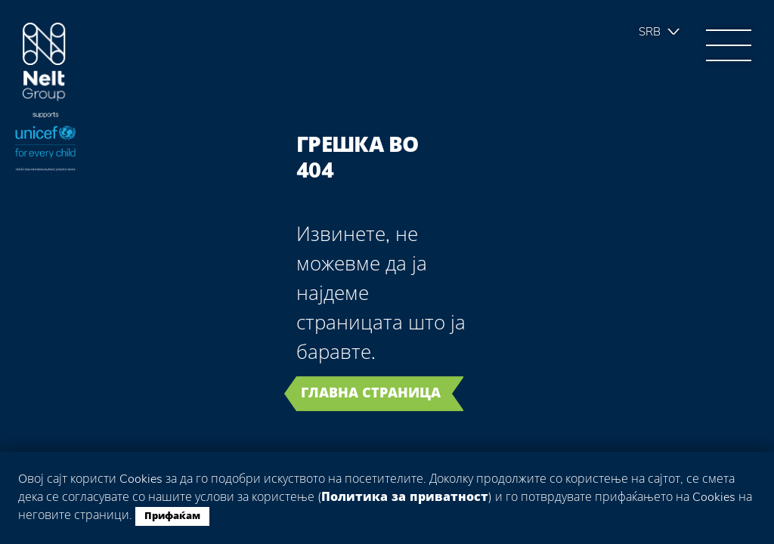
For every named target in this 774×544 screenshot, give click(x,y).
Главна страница (371, 393)
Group (44, 62)
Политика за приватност (404, 497)
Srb (650, 31)
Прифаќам (172, 516)
